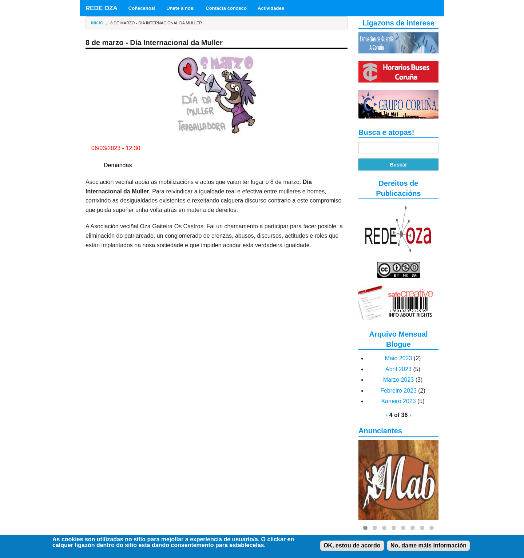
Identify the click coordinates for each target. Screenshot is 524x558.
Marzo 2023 (398, 380)
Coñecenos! (141, 8)
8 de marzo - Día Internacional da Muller (156, 23)
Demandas (118, 165)
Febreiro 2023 (398, 391)
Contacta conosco (226, 8)
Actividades (271, 8)
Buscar (398, 165)
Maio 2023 (398, 358)
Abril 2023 (398, 369)
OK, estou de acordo (351, 547)
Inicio (97, 23)
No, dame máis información (428, 547)
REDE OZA (102, 8)
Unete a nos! (180, 8)
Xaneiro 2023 (398, 401)
